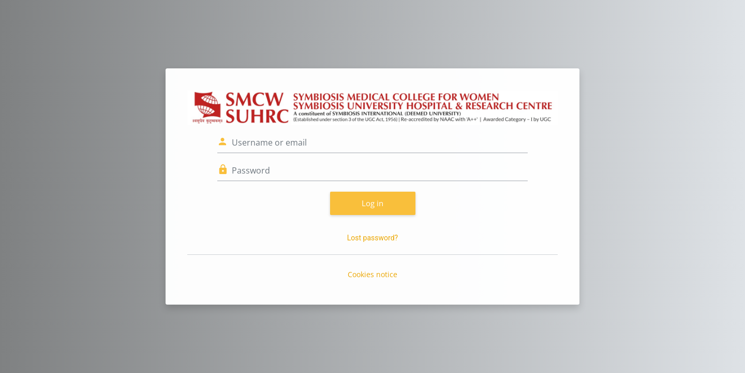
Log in (372, 203)
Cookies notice (372, 274)
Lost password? (372, 238)
